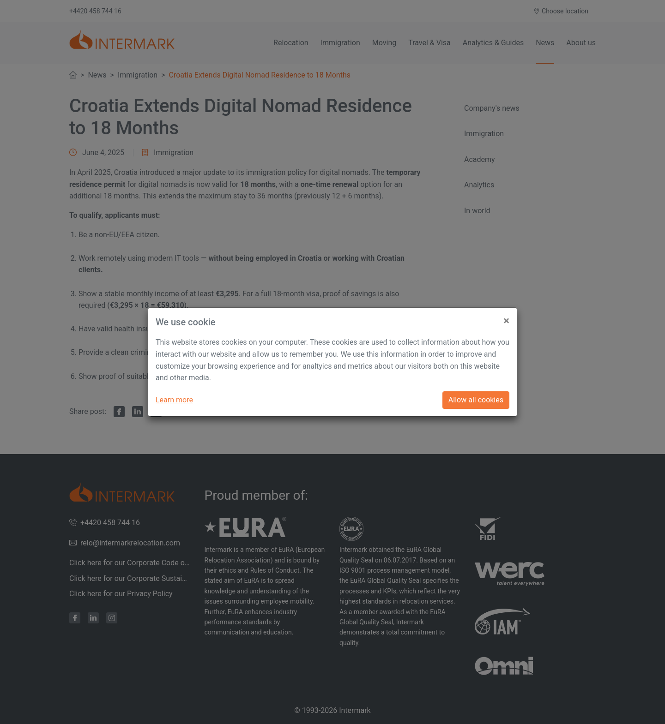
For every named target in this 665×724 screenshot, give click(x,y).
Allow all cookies (475, 399)
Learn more (174, 399)
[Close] (506, 317)
